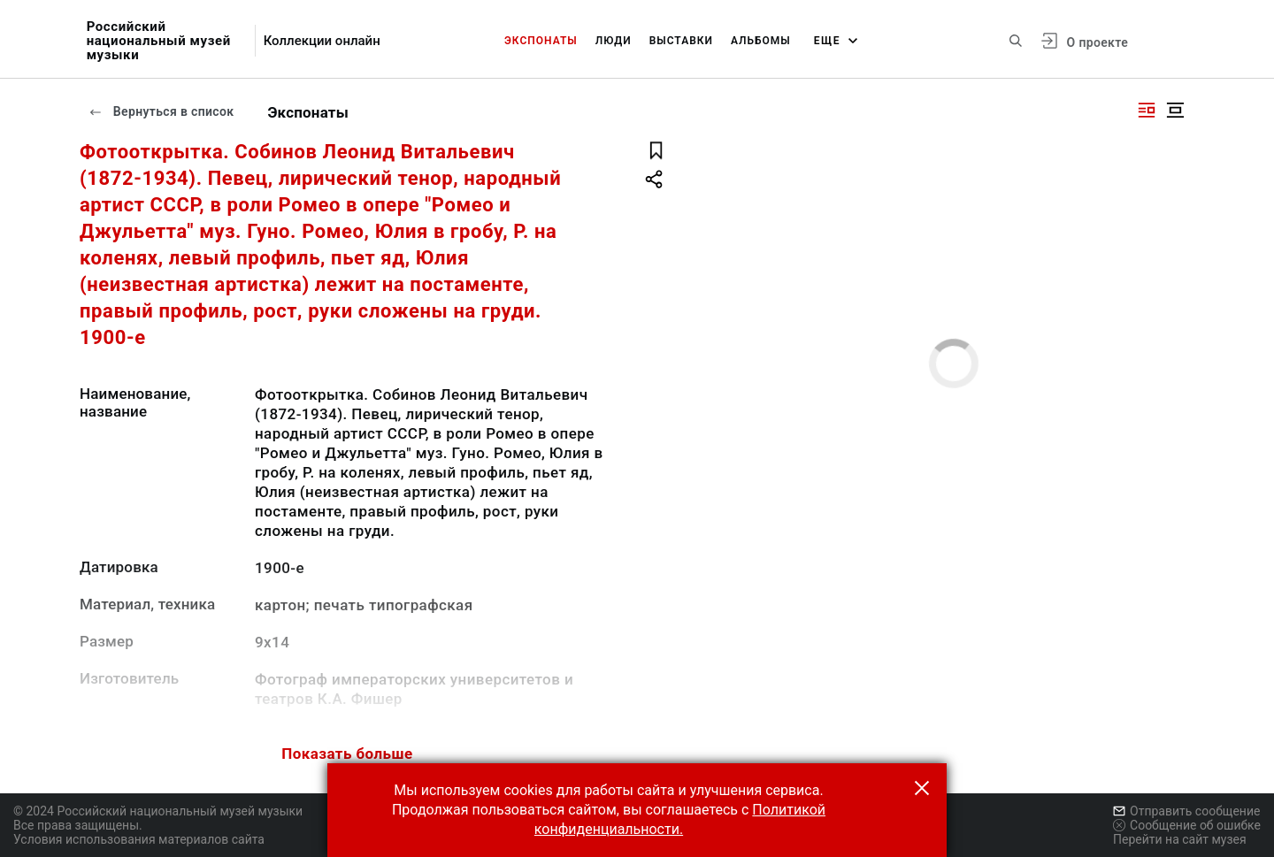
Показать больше (346, 753)
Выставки (681, 40)
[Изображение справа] (1146, 110)
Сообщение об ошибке (1187, 825)
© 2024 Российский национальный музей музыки (158, 811)
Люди (613, 40)
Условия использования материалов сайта (139, 839)
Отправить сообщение (1186, 811)
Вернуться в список (161, 111)
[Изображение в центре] (1175, 110)
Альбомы (761, 40)
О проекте (1097, 42)
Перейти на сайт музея (1180, 839)
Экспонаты (541, 40)
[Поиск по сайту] (1015, 40)
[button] (922, 788)
